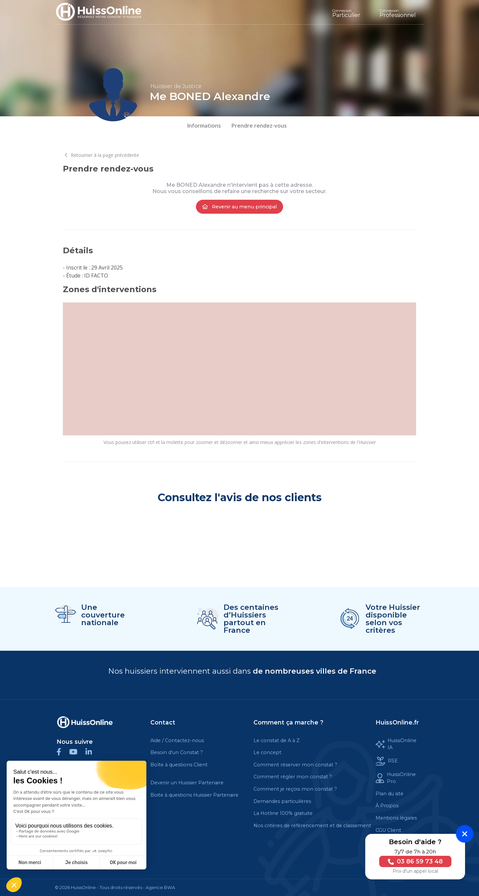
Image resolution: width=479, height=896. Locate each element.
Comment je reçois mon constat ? (295, 789)
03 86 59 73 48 (412, 861)
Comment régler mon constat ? (292, 777)
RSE (387, 761)
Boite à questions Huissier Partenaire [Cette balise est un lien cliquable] (194, 795)
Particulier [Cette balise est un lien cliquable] (346, 13)
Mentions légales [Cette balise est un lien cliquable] (396, 818)
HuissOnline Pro (396, 778)
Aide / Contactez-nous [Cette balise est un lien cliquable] (177, 740)
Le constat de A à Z (276, 740)
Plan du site (389, 794)
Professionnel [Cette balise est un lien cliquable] (398, 13)
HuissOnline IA (396, 744)
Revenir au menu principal (239, 207)
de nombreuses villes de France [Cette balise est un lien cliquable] (314, 671)
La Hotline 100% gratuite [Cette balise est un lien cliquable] (283, 813)
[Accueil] (103, 12)
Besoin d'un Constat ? (176, 752)
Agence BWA (160, 887)
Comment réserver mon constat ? (295, 765)
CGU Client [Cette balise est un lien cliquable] (388, 830)
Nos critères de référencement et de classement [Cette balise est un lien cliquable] (312, 826)
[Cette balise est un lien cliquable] (85, 722)
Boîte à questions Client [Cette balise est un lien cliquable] (179, 765)
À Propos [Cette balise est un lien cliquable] (387, 806)
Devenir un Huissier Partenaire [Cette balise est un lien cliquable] (187, 783)
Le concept (267, 752)
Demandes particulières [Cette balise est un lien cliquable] (282, 801)
